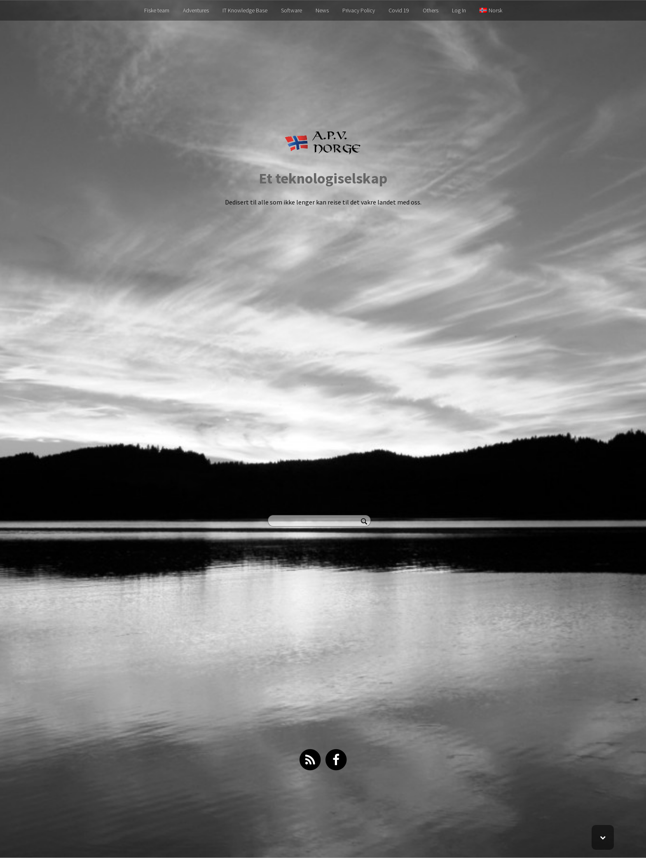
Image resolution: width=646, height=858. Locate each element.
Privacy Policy (358, 10)
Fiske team (156, 10)
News (322, 10)
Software (291, 10)
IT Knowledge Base (244, 10)
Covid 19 (399, 10)
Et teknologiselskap (323, 178)
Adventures (196, 10)
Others (430, 10)
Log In (459, 10)
